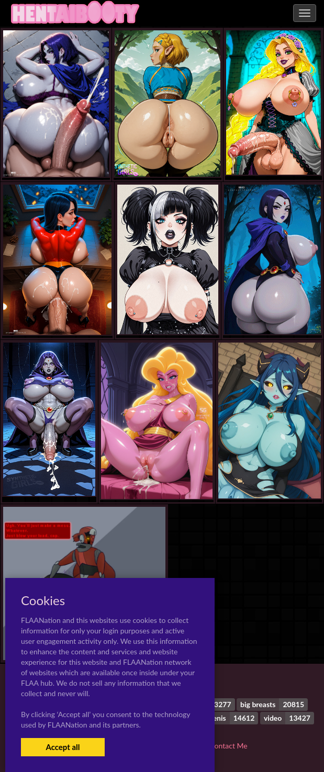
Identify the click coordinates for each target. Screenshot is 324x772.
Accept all (63, 747)
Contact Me (228, 745)
